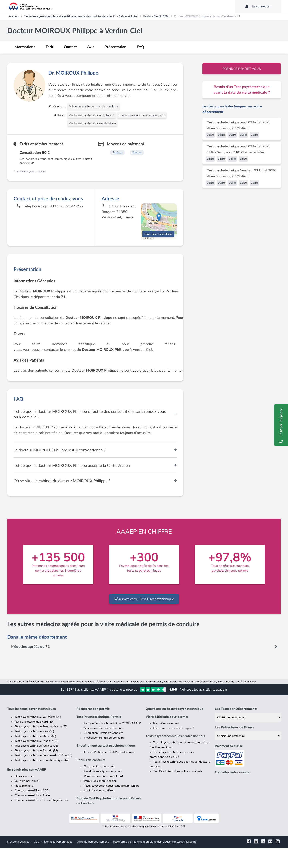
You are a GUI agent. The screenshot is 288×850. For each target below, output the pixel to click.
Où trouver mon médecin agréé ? (173, 730)
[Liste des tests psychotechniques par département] (248, 719)
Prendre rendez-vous (242, 69)
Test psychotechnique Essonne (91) (37, 743)
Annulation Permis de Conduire (103, 735)
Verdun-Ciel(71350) (156, 16)
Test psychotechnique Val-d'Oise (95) (38, 719)
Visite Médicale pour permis (167, 719)
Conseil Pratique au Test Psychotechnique (110, 754)
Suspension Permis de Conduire (104, 730)
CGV (37, 844)
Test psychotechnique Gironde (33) (36, 752)
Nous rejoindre (24, 788)
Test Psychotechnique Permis (98, 719)
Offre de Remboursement (93, 844)
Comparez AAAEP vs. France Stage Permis (41, 802)
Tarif (49, 46)
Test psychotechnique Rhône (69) (35, 738)
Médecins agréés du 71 (30, 648)
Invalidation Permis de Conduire (104, 740)
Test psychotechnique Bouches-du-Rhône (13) (43, 757)
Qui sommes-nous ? (27, 783)
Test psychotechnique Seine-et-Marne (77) (41, 728)
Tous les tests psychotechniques (31, 711)
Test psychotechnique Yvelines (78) (36, 748)
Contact (70, 46)
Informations (24, 46)
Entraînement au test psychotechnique (105, 747)
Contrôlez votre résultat (233, 774)
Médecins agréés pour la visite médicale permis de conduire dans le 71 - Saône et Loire (81, 16)
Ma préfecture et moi (166, 725)
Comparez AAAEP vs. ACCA (32, 797)
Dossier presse (24, 778)
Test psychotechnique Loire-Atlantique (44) (41, 762)
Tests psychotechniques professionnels (175, 738)
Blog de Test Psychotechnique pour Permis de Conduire (108, 802)
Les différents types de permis (103, 773)
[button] (158, 218)
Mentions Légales (18, 844)
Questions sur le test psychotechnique (174, 711)
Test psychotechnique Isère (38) (34, 733)
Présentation (115, 46)
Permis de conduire (91, 762)
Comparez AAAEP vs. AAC (31, 792)
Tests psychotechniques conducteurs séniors (111, 788)
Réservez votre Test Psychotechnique (144, 601)
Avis (90, 46)
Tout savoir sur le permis (99, 768)
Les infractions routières (99, 792)
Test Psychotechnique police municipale (177, 773)
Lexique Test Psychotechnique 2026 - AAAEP (112, 725)
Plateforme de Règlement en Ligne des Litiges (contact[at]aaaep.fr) (154, 844)
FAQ (140, 46)
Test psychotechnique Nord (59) (33, 724)
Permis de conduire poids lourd (103, 778)
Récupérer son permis (93, 711)
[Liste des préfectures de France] (248, 737)
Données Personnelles (58, 844)
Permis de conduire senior (100, 783)
